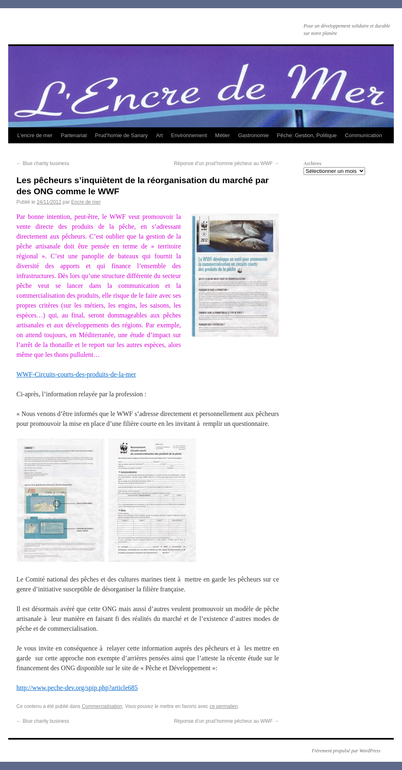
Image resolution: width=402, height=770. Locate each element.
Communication (363, 135)
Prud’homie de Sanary (121, 135)
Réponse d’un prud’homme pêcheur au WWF (226, 163)
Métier (222, 135)
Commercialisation (102, 706)
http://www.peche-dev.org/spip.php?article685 (77, 687)
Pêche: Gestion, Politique (307, 135)
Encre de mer (85, 202)
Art (159, 135)
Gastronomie (253, 135)
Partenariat (74, 135)
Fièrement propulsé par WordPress (346, 751)
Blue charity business (42, 163)
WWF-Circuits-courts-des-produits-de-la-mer (76, 374)
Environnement (189, 135)
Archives (312, 163)
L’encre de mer (35, 135)
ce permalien (224, 706)
